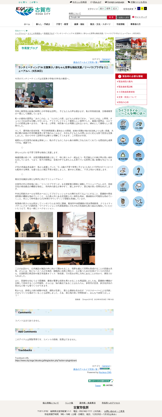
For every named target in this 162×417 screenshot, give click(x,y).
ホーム (27, 24)
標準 (108, 8)
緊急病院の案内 (125, 81)
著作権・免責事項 (87, 402)
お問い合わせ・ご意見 (114, 411)
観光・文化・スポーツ (100, 24)
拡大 (115, 8)
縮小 (102, 8)
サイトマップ (141, 17)
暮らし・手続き (43, 24)
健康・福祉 (79, 24)
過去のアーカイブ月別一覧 (85, 62)
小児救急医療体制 (126, 91)
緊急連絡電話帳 (125, 86)
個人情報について (51, 402)
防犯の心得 (123, 102)
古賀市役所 (33, 11)
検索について (75, 13)
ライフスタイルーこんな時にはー (131, 111)
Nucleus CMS (105, 372)
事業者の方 (135, 24)
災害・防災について (127, 97)
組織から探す (124, 17)
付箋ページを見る (137, 2)
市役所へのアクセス (111, 402)
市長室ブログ (49, 33)
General (106, 59)
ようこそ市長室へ (35, 33)
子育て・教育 (62, 24)
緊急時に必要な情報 (131, 76)
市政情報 (120, 24)
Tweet (98, 385)
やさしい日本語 (78, 2)
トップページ (20, 33)
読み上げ (95, 2)
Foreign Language (114, 2)
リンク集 (69, 402)
